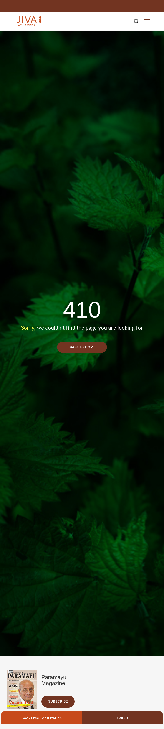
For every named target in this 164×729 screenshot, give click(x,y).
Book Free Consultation (41, 718)
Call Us (122, 718)
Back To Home (82, 347)
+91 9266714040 (143, 6)
